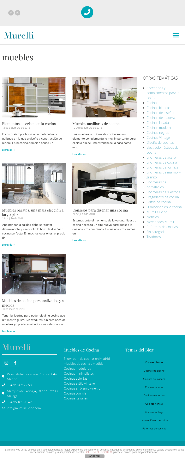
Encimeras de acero (161, 157)
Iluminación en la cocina (164, 207)
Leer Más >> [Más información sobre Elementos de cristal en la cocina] (8, 150)
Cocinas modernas (160, 128)
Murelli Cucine (157, 212)
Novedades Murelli (160, 222)
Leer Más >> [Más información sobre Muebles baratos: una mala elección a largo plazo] (8, 245)
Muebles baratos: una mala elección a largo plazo (33, 212)
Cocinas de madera (161, 118)
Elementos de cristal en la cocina (29, 123)
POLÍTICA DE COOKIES (98, 452)
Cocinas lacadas (159, 123)
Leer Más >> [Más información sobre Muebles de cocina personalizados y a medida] (8, 331)
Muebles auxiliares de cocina (96, 123)
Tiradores (154, 237)
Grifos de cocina (159, 202)
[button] (176, 35)
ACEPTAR (94, 456)
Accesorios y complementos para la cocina (163, 93)
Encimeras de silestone (163, 192)
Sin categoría (156, 232)
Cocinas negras (158, 132)
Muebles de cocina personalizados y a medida (33, 303)
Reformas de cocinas (162, 227)
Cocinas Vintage (158, 137)
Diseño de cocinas (160, 142)
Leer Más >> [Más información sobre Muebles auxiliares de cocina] (78, 154)
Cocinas (152, 103)
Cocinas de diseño (160, 113)
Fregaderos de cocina (163, 197)
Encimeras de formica (162, 167)
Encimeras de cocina (162, 162)
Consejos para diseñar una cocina (100, 210)
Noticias (153, 217)
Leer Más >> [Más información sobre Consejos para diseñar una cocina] (78, 240)
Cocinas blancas (159, 108)
